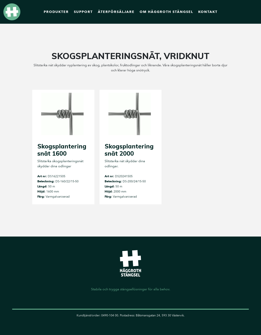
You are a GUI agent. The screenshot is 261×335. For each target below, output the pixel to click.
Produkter (56, 12)
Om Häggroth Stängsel (166, 12)
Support (83, 12)
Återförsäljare (116, 12)
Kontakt (208, 12)
